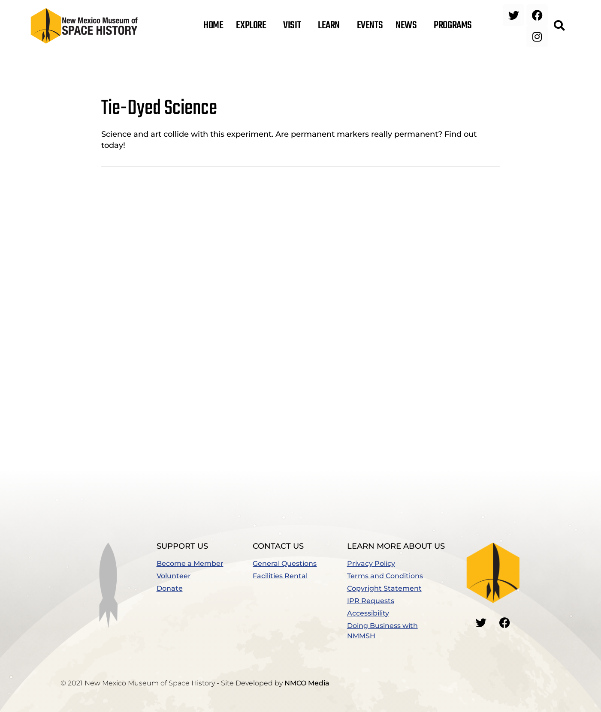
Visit (294, 26)
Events (370, 26)
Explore (253, 26)
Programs (455, 26)
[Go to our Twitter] (481, 622)
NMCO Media (306, 683)
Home (213, 26)
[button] (559, 26)
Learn (331, 26)
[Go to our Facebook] (504, 622)
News (408, 26)
